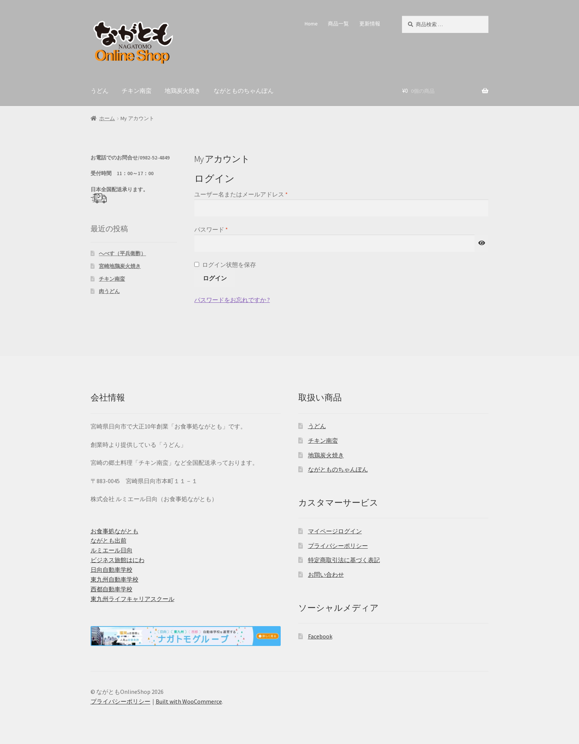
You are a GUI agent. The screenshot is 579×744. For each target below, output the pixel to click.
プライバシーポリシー (338, 545)
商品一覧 (338, 23)
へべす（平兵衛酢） (122, 253)
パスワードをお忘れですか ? (232, 300)
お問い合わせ (326, 574)
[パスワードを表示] (482, 243)
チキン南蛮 (137, 90)
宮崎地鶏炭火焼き (120, 266)
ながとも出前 (109, 540)
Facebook (320, 636)
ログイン (215, 278)
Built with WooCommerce (189, 701)
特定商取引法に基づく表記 (344, 560)
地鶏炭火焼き (183, 90)
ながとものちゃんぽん (244, 90)
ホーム (107, 118)
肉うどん (109, 291)
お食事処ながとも (114, 531)
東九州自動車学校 (114, 579)
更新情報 (369, 23)
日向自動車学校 (111, 569)
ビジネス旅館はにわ (117, 560)
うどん (100, 90)
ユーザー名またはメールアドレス (243, 194)
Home (311, 23)
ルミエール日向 (111, 550)
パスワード (214, 230)
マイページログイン (335, 531)
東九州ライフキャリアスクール (132, 599)
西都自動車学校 (111, 589)
